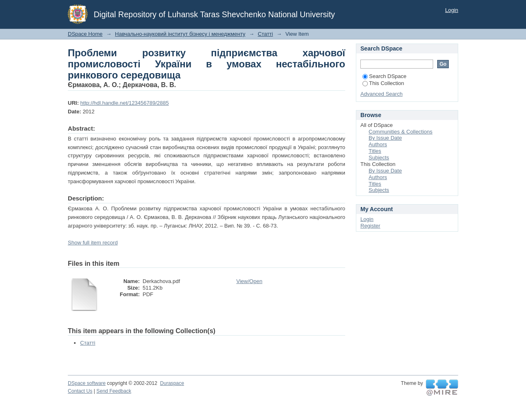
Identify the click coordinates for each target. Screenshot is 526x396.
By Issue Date (385, 138)
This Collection (383, 83)
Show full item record (93, 242)
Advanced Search (381, 94)
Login (451, 10)
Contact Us (80, 391)
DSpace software (87, 383)
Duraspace (172, 383)
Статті (265, 34)
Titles (375, 151)
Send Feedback (114, 391)
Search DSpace (384, 76)
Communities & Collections (400, 132)
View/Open (249, 281)
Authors (378, 144)
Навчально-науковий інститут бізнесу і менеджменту (180, 34)
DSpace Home (85, 34)
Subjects (379, 157)
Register (370, 226)
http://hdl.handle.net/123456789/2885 (124, 103)
